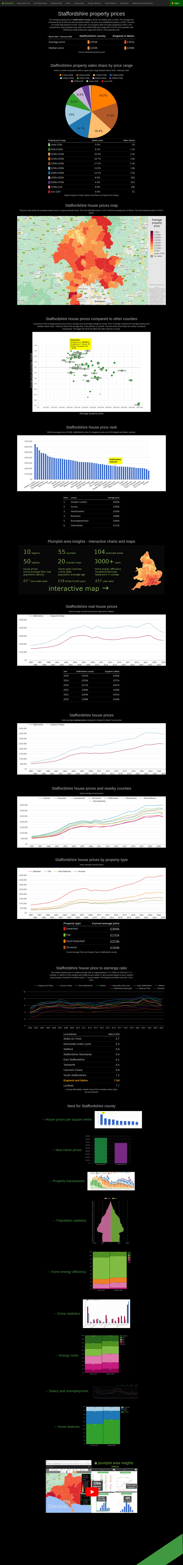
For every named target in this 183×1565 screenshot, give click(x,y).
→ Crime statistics (91, 1313)
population (124, 3)
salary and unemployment (142, 3)
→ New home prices (91, 1150)
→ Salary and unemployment (91, 1391)
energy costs (79, 3)
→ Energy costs (91, 1355)
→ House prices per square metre (91, 1119)
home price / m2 (23, 3)
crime (68, 3)
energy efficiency (94, 3)
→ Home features (91, 1427)
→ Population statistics (91, 1220)
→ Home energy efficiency (91, 1272)
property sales (56, 3)
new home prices (40, 3)
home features (111, 3)
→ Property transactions (91, 1181)
